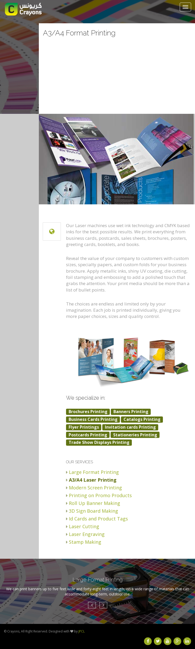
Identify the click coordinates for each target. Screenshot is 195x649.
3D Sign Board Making (93, 511)
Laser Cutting (84, 526)
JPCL (81, 631)
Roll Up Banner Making (94, 503)
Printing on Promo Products (100, 495)
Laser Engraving (87, 534)
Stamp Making (85, 542)
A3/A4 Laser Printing (93, 480)
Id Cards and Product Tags (98, 519)
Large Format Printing (94, 472)
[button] (92, 605)
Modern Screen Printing (95, 487)
